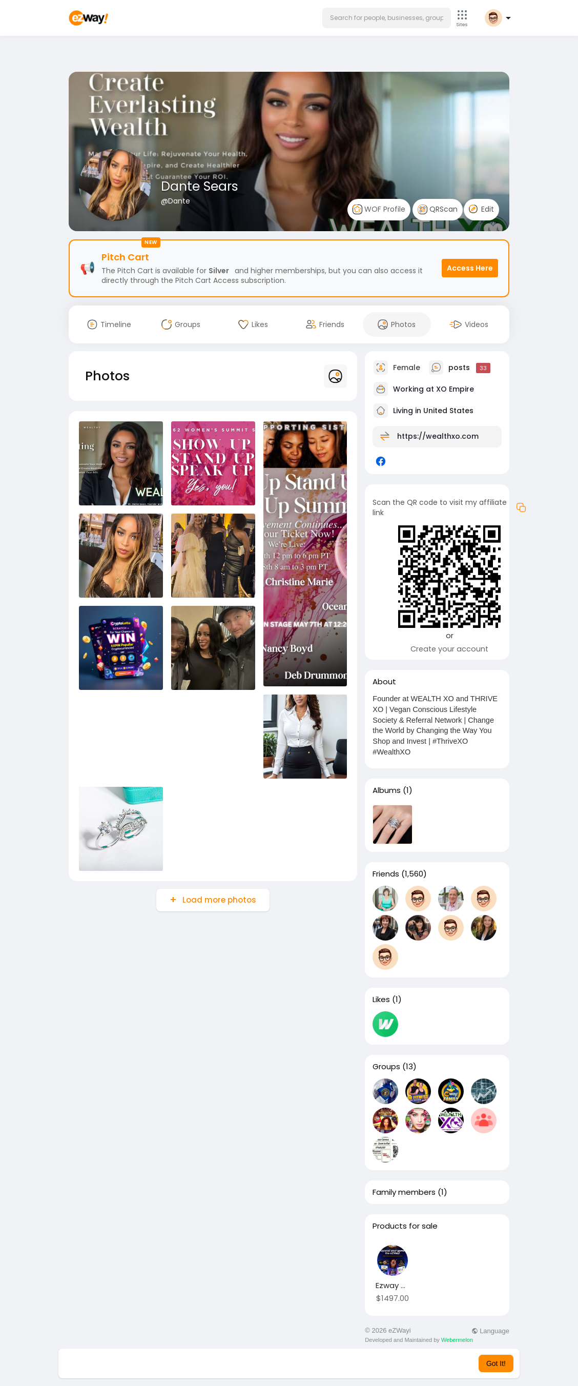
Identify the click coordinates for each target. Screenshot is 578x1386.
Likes (381, 999)
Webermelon (457, 1340)
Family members (404, 1192)
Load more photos (218, 899)
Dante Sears (199, 186)
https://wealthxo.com (438, 436)
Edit (481, 209)
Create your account (449, 649)
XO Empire (455, 389)
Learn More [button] (341, 1363)
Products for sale (405, 1226)
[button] (386, 18)
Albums (387, 790)
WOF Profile (379, 209)
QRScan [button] (438, 209)
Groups (386, 1067)
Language (490, 1331)
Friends (386, 874)
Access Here (470, 268)
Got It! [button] (496, 1363)
